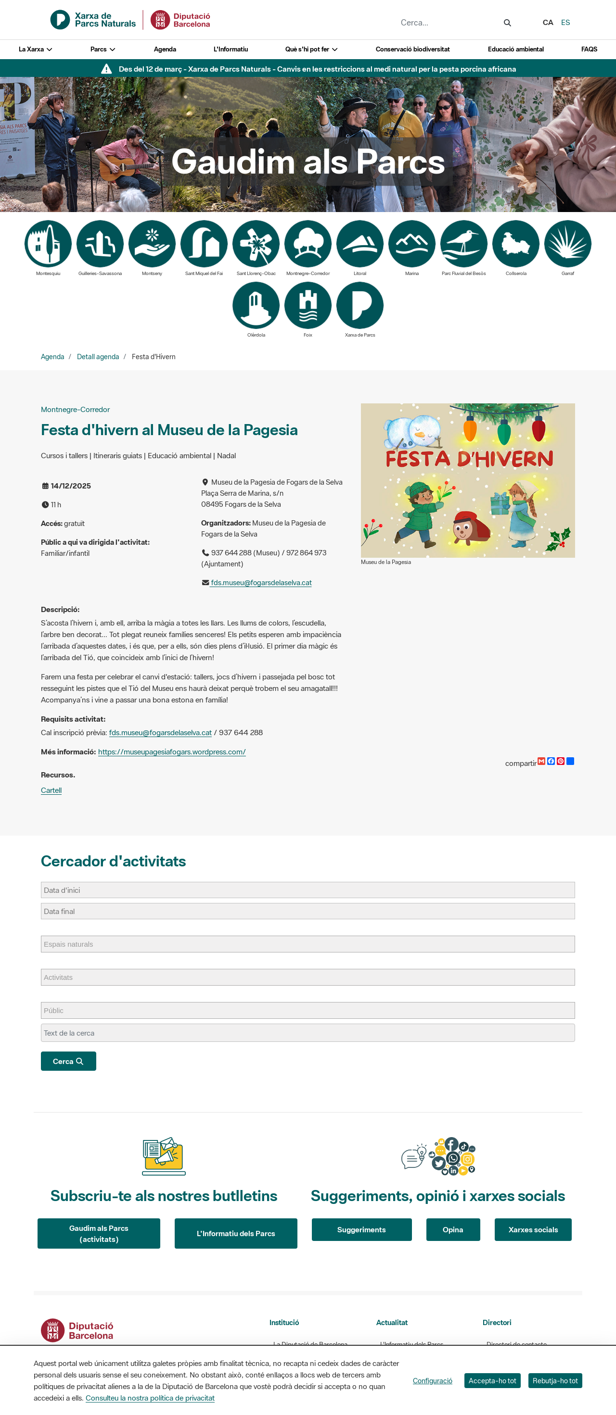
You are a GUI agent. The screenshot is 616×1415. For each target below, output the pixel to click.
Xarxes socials (533, 1229)
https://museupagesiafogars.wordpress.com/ (172, 751)
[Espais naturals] (73, 944)
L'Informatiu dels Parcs (236, 1233)
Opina (453, 1229)
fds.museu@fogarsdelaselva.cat (261, 582)
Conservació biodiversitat (413, 49)
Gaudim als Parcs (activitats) (98, 1233)
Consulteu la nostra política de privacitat (150, 1397)
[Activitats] (63, 977)
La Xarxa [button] (36, 49)
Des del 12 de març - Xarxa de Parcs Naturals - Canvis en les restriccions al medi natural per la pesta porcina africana (317, 69)
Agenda (165, 49)
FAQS (589, 49)
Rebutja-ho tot (555, 1380)
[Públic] (58, 1010)
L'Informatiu (231, 49)
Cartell (51, 790)
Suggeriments (361, 1229)
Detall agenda (98, 356)
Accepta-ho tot (492, 1380)
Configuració (432, 1380)
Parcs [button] (103, 49)
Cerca (68, 1061)
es (565, 22)
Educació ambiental (516, 49)
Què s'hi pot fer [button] (311, 49)
